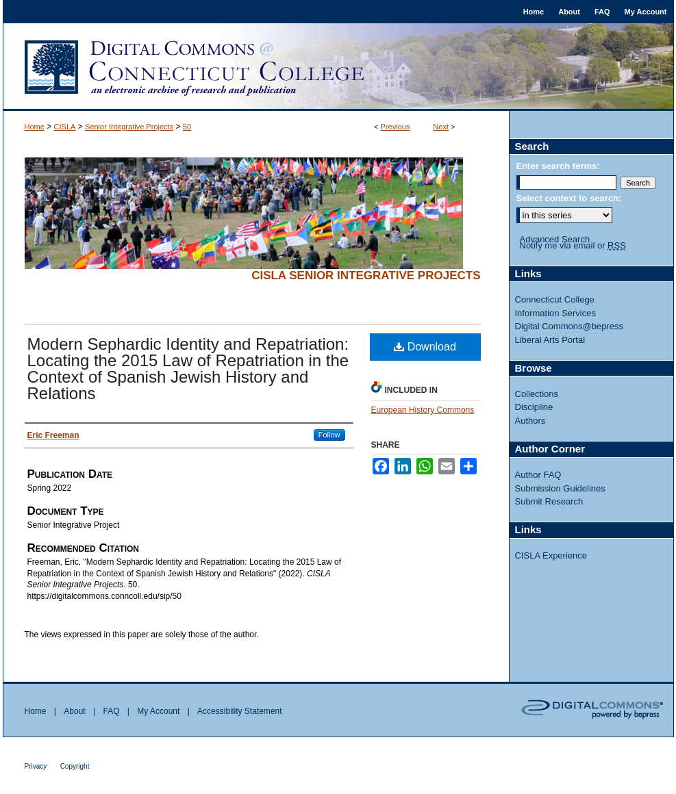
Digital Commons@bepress (569, 326)
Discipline (534, 407)
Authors (530, 420)
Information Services (556, 313)
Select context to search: (569, 198)
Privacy (36, 766)
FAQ (111, 711)
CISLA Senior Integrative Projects (365, 275)
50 (187, 127)
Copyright (75, 766)
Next (441, 127)
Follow (329, 435)
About (74, 711)
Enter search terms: (558, 166)
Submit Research (549, 501)
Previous (395, 127)
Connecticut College (554, 299)
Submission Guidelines (560, 488)
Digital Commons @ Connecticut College (338, 67)
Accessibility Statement (239, 711)
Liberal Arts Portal (550, 340)
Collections (537, 394)
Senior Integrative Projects (129, 127)
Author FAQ (538, 475)
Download (425, 347)
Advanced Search (555, 239)
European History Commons (423, 410)
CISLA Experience (551, 555)
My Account (158, 711)
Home (35, 127)
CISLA (65, 127)
